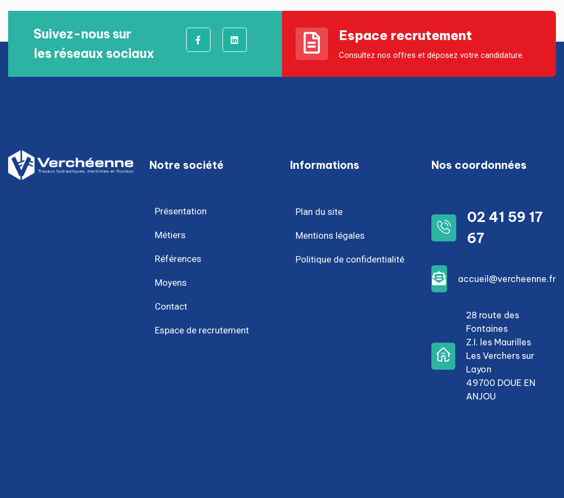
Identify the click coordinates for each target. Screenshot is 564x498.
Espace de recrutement (202, 330)
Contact (171, 306)
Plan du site (319, 211)
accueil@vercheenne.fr (507, 278)
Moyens (171, 282)
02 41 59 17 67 (505, 227)
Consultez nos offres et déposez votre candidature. (431, 55)
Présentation (181, 211)
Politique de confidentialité (350, 259)
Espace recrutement (405, 35)
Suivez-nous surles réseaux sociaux (94, 43)
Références (178, 258)
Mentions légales (330, 235)
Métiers (170, 235)
